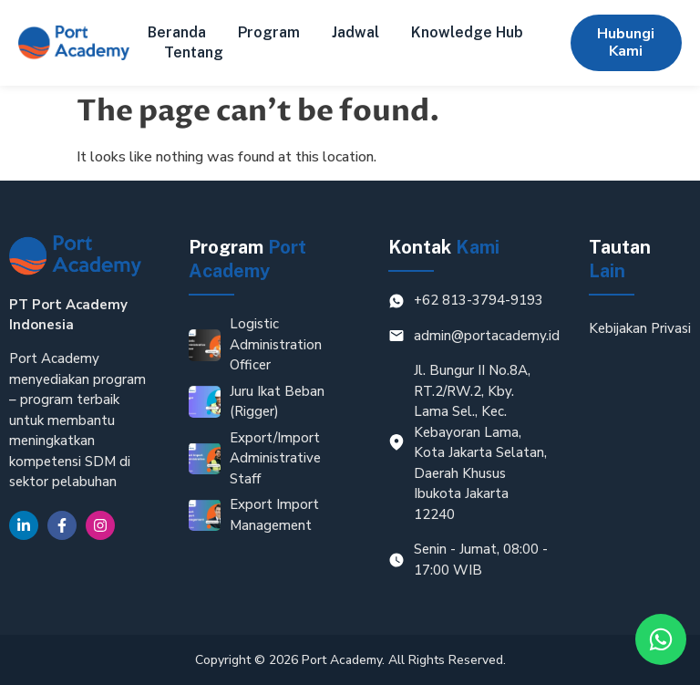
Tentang (193, 52)
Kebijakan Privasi (640, 328)
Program (269, 32)
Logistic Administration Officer (276, 344)
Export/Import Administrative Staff (275, 458)
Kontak (443, 247)
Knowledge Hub (467, 32)
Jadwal (355, 32)
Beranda (177, 32)
